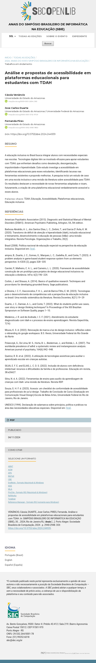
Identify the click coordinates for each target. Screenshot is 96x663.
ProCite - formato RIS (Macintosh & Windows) (27, 492)
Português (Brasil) (14, 555)
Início (8, 57)
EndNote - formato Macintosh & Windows (26, 483)
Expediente (79, 36)
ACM (10, 470)
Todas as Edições (30, 36)
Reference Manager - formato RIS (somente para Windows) (33, 502)
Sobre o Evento (56, 36)
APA (10, 473)
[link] (32, 249)
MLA (10, 489)
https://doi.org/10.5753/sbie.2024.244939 (33, 134)
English (8, 560)
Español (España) (14, 565)
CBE (10, 479)
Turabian (12, 499)
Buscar (48, 43)
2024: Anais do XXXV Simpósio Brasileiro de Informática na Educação (47, 60)
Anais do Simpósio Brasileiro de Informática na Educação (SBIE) (48, 27)
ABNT (10, 466)
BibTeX (11, 476)
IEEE (10, 486)
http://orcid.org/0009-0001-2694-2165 (22, 101)
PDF (12, 420)
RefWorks (12, 496)
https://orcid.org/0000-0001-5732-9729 (23, 114)
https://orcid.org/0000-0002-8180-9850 (23, 128)
